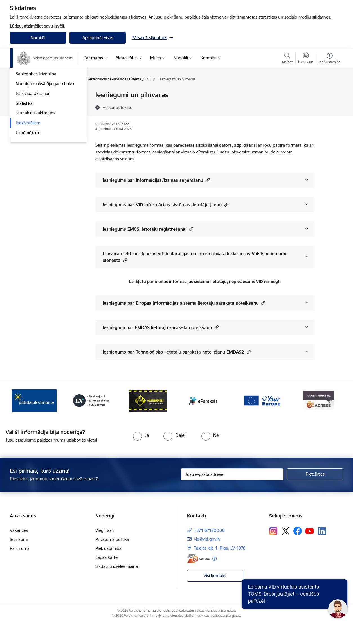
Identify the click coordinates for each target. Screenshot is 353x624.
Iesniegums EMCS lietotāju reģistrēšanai (148, 229)
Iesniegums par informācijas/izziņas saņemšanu (156, 180)
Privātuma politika (112, 539)
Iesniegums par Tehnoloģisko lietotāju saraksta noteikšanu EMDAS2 (177, 352)
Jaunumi (24, 95)
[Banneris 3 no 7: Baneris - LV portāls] (91, 400)
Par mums (19, 548)
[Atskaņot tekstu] (117, 107)
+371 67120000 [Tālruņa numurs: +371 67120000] (209, 530)
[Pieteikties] (315, 474)
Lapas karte (106, 557)
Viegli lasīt (104, 530)
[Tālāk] (330, 400)
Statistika (24, 163)
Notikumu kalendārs (35, 105)
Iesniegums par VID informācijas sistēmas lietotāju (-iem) (165, 204)
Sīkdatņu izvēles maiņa (116, 566)
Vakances (19, 530)
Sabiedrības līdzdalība (36, 134)
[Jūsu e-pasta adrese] (232, 474)
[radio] (141, 435)
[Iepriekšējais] (23, 400)
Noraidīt (38, 37)
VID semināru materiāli (37, 124)
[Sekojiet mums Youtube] (309, 530)
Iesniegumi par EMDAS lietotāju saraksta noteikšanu (161, 327)
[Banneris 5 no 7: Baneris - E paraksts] (205, 400)
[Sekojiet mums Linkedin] (322, 531)
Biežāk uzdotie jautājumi (39, 114)
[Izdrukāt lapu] (329, 93)
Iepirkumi (19, 539)
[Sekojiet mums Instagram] (273, 531)
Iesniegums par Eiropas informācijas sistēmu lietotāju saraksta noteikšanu (184, 303)
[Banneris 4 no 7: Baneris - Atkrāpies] (148, 400)
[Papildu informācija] (214, 559)
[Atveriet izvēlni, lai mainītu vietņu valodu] (305, 58)
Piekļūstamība (108, 548)
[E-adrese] (198, 558)
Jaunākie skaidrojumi (35, 173)
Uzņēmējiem (27, 193)
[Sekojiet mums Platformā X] (285, 531)
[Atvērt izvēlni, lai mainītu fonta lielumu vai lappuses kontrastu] (329, 59)
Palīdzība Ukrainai (32, 154)
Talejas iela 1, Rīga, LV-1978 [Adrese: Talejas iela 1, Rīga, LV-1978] (220, 548)
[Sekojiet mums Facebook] (297, 531)
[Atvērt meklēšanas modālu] (287, 59)
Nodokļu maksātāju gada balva (45, 144)
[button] (207, 180)
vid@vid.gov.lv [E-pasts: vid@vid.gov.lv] (207, 539)
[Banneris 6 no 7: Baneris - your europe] (261, 400)
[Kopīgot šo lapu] (329, 107)
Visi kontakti (215, 575)
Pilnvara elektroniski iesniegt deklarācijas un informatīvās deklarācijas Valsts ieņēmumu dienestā (195, 257)
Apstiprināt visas (97, 37)
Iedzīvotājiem (28, 183)
